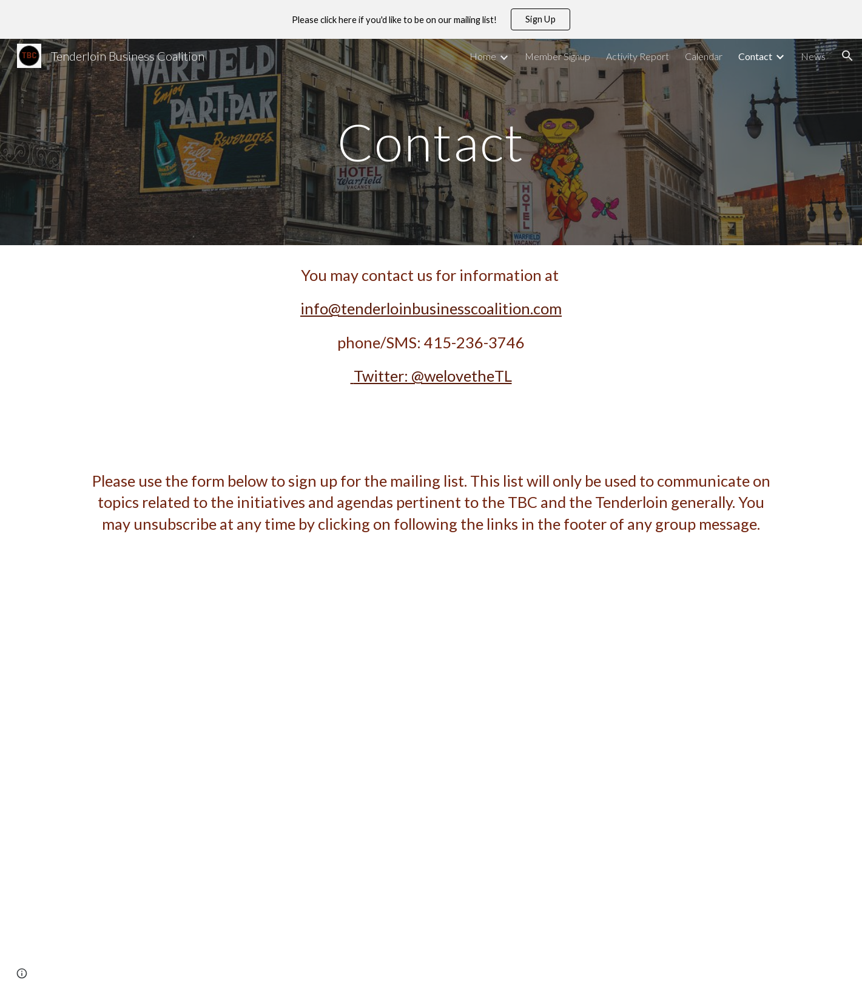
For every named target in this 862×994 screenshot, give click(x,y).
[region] (431, 19)
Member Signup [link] (557, 56)
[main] (431, 141)
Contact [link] (755, 56)
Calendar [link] (703, 56)
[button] (847, 55)
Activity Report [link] (637, 56)
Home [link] (483, 56)
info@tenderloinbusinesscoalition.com (431, 308)
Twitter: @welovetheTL (433, 376)
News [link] (813, 56)
